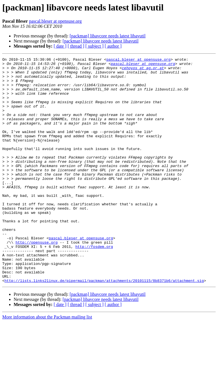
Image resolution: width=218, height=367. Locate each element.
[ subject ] (94, 46)
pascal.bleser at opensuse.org (55, 21)
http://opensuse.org (37, 279)
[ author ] (113, 46)
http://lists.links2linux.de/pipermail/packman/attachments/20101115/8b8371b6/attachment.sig (104, 325)
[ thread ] (76, 46)
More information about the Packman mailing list (47, 362)
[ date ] (60, 46)
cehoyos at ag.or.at (143, 70)
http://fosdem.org (94, 284)
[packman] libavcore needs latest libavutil (107, 35)
